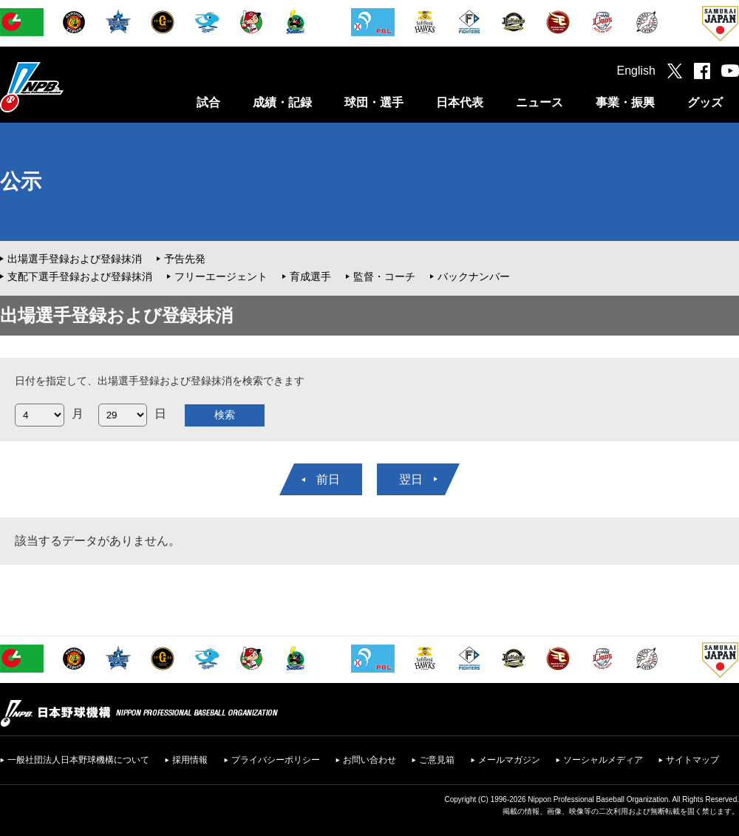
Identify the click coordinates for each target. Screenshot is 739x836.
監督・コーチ (384, 276)
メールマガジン (509, 760)
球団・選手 (373, 102)
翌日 (411, 479)
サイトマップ (692, 760)
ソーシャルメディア (603, 760)
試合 (208, 102)
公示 (20, 181)
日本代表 (459, 102)
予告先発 (184, 259)
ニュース (539, 102)
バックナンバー (473, 276)
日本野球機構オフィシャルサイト (68, 87)
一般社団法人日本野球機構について (78, 760)
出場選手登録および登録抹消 (74, 259)
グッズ (705, 102)
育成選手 (310, 276)
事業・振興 (625, 102)
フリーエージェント (221, 276)
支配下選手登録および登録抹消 (79, 276)
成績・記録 (282, 102)
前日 (328, 479)
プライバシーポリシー (275, 760)
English (636, 70)
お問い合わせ (369, 760)
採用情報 (190, 760)
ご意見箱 (436, 760)
